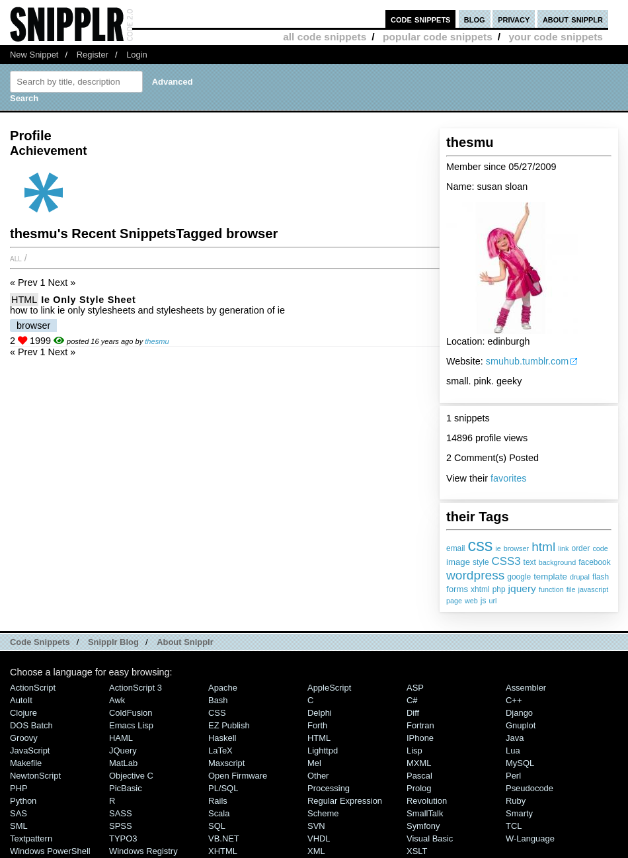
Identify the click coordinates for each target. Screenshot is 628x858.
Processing (328, 788)
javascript (593, 589)
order (581, 548)
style (481, 562)
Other (318, 776)
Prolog (419, 788)
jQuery (123, 750)
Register (92, 55)
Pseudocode (529, 788)
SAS (18, 813)
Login (136, 55)
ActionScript (33, 688)
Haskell (222, 738)
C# (412, 700)
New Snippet (34, 55)
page (454, 601)
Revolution (427, 801)
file (571, 589)
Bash (218, 700)
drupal (580, 577)
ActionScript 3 (135, 688)
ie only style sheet (88, 299)
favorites (508, 478)
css (480, 545)
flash (600, 576)
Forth (317, 725)
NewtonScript (35, 776)
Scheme (323, 813)
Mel (314, 763)
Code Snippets (40, 642)
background (557, 562)
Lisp (414, 750)
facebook (594, 562)
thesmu (157, 341)
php (499, 589)
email (455, 548)
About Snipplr (185, 642)
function (551, 589)
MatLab (123, 763)
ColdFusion (131, 713)
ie (497, 548)
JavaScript (30, 750)
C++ (514, 700)
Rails (217, 801)
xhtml (480, 589)
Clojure (23, 713)
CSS (217, 713)
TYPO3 (123, 838)
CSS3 (506, 561)
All (16, 258)
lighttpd (322, 750)
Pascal (419, 776)
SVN (316, 826)
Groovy (24, 738)
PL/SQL (223, 788)
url (492, 601)
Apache (222, 688)
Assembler (526, 688)
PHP (19, 788)
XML (316, 851)
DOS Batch (31, 725)
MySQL (520, 763)
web (471, 601)
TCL (514, 826)
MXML (419, 763)
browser (516, 548)
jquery (522, 588)
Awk (117, 700)
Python (23, 801)
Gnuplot (520, 725)
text (530, 562)
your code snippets (555, 36)
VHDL (319, 838)
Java (515, 738)
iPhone (420, 738)
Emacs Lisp (131, 725)
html (543, 547)
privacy (514, 18)
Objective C (131, 776)
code (600, 548)
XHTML (222, 851)
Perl (513, 776)
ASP (415, 688)
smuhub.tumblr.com (527, 361)
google (519, 576)
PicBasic (125, 788)
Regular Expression (344, 801)
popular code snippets (437, 36)
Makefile (26, 763)
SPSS (120, 826)
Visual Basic (430, 838)
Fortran (420, 725)
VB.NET (223, 838)
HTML (24, 299)
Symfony (423, 826)
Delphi (319, 713)
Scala (218, 813)
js (484, 600)
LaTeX (220, 750)
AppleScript (329, 688)
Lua (513, 750)
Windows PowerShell (50, 851)
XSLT (417, 851)
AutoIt (21, 700)
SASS (120, 813)
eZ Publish (229, 725)
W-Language (530, 838)
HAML (121, 738)
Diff (413, 713)
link (563, 548)
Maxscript (226, 763)
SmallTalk (425, 813)
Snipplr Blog (113, 642)
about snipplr (573, 18)
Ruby (516, 801)
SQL (216, 826)
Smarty (519, 813)
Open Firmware (237, 776)
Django (519, 713)
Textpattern (31, 838)
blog (474, 18)
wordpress (475, 575)
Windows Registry (143, 851)
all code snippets (324, 36)
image (458, 562)
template (550, 576)
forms (457, 589)
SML (19, 826)
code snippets (421, 18)
